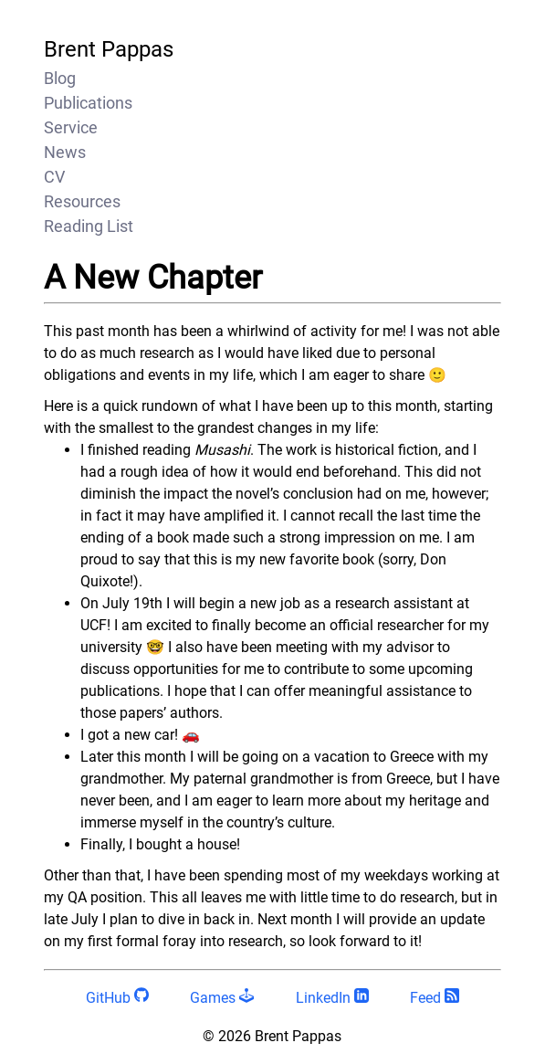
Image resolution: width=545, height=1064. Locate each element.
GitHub (117, 997)
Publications (88, 102)
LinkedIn (332, 997)
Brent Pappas (108, 49)
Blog (60, 78)
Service (71, 127)
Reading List (88, 226)
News (65, 152)
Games (222, 997)
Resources (82, 201)
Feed (434, 997)
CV (54, 176)
